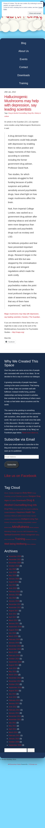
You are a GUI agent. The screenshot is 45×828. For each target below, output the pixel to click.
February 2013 (14, 700)
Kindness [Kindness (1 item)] (6, 522)
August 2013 (13, 691)
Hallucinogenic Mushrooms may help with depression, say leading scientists (21, 103)
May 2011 (12, 726)
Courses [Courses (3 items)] (19, 496)
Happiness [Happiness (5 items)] (20, 512)
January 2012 (14, 713)
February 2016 (14, 639)
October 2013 (14, 684)
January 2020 (14, 579)
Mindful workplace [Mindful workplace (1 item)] (34, 527)
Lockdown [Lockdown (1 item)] (34, 522)
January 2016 (14, 643)
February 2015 (14, 655)
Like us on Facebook (20, 476)
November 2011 (15, 719)
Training (23, 83)
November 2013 (15, 681)
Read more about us (30, 433)
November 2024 (15, 556)
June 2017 (13, 614)
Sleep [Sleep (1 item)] (35, 531)
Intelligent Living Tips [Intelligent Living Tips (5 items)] (29, 519)
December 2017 (15, 604)
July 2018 (12, 598)
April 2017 (12, 617)
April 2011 (12, 729)
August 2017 (13, 611)
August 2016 (13, 630)
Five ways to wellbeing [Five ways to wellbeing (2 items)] (31, 509)
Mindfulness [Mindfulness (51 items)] (20, 527)
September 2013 (15, 687)
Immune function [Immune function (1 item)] (26, 516)
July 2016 (12, 633)
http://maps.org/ (18, 332)
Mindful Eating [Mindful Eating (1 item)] (8, 527)
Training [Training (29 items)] (20, 538)
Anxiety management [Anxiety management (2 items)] (15, 493)
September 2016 (15, 627)
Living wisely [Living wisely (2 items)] (27, 522)
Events (23, 59)
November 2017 (15, 607)
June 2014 (13, 668)
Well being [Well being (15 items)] (10, 543)
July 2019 (12, 585)
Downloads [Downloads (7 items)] (21, 500)
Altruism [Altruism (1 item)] (6, 493)
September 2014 (15, 662)
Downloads (23, 75)
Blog (23, 43)
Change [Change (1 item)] (34, 493)
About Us (23, 51)
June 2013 (13, 697)
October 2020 (14, 566)
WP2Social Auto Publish (14, 764)
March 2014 (13, 675)
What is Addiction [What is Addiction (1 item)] (31, 544)
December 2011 (15, 716)
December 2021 (15, 559)
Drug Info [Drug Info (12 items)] (32, 505)
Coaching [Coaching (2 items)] (7, 496)
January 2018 (14, 601)
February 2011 (14, 735)
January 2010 (14, 739)
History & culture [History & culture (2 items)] (16, 516)
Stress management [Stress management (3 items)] (28, 535)
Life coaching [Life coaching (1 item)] (13, 522)
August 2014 (13, 665)
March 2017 (13, 620)
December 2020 (15, 563)
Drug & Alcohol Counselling (17, 113)
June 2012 (13, 707)
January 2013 (14, 703)
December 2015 (15, 646)
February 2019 (14, 591)
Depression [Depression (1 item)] (25, 496)
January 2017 (14, 623)
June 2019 (13, 588)
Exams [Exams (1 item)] (15, 509)
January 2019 (14, 595)
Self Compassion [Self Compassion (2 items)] (28, 531)
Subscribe (11, 465)
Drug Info (30, 113)
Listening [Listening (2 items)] (20, 522)
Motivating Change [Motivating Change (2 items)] (10, 531)
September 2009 (15, 745)
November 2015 (15, 649)
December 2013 (15, 678)
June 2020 (13, 572)
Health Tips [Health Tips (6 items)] (30, 512)
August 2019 (13, 582)
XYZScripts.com (33, 764)
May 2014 (12, 671)
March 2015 (13, 652)
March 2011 (13, 732)
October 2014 (14, 659)
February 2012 (14, 710)
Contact (23, 67)
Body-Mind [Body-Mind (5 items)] (27, 493)
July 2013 (12, 694)
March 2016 (13, 636)
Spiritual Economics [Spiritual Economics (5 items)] (12, 535)
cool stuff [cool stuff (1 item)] (13, 496)
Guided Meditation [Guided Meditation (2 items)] (10, 512)
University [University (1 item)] (33, 539)
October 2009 (14, 742)
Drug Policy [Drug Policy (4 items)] (8, 509)
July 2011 (12, 723)
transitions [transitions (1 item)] (28, 539)
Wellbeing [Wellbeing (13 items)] (21, 543)
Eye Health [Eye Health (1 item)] (20, 509)
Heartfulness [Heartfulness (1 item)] (7, 516)
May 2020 (12, 575)
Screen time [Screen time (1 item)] (20, 531)
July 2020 (12, 569)
